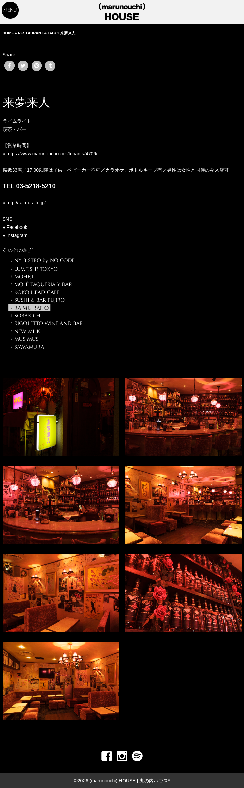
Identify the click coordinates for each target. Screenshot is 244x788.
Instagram (16, 235)
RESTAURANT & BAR (37, 33)
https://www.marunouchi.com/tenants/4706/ (51, 153)
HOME (8, 33)
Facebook (16, 227)
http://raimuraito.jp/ (25, 202)
